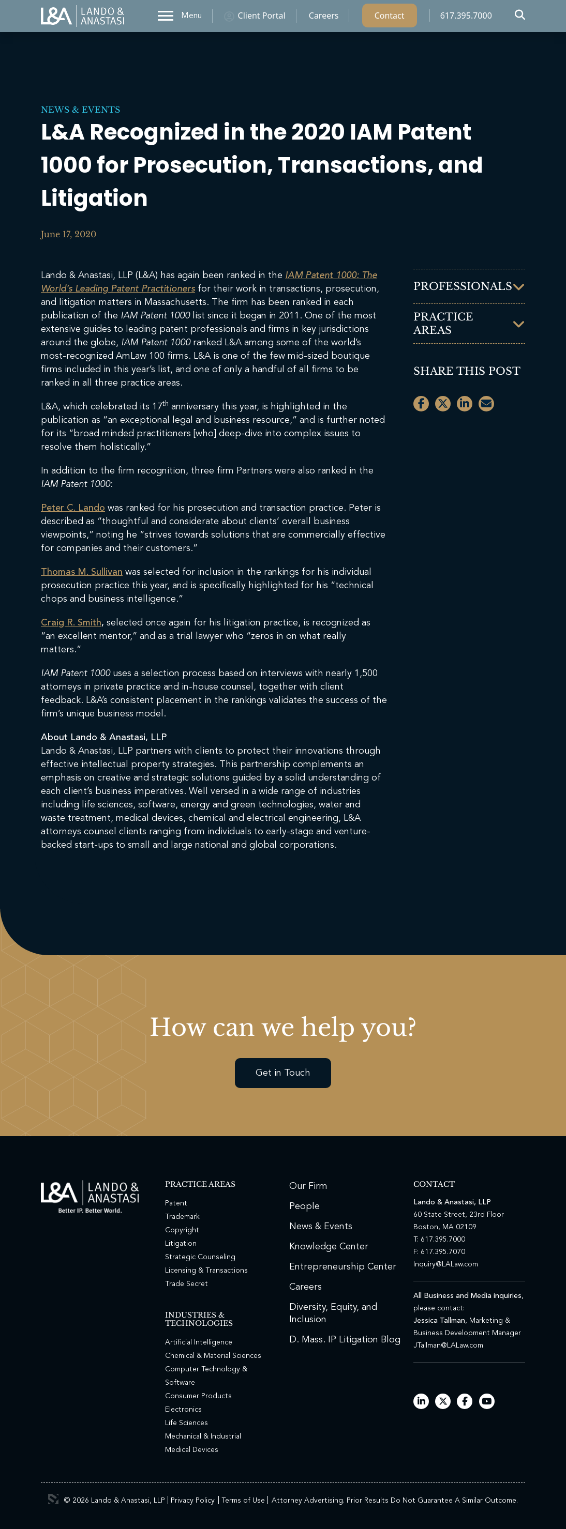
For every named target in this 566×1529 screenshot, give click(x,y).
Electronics (183, 1409)
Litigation (181, 1243)
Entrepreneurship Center (342, 1267)
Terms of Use (243, 1500)
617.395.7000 (466, 18)
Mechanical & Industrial (203, 1436)
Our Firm (308, 1186)
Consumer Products (198, 1396)
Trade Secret (186, 1284)
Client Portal (262, 18)
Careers (324, 18)
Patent (176, 1203)
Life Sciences (186, 1423)
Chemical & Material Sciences (213, 1355)
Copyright (182, 1230)
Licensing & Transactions (206, 1270)
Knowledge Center (328, 1246)
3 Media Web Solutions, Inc (53, 1499)
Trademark (182, 1216)
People (304, 1206)
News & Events (80, 109)
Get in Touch (283, 1073)
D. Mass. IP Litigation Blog (344, 1339)
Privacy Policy (193, 1500)
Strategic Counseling (200, 1257)
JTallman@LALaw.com (448, 1345)
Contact (390, 18)
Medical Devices (191, 1450)
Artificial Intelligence (198, 1342)
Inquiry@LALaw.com (445, 1264)
